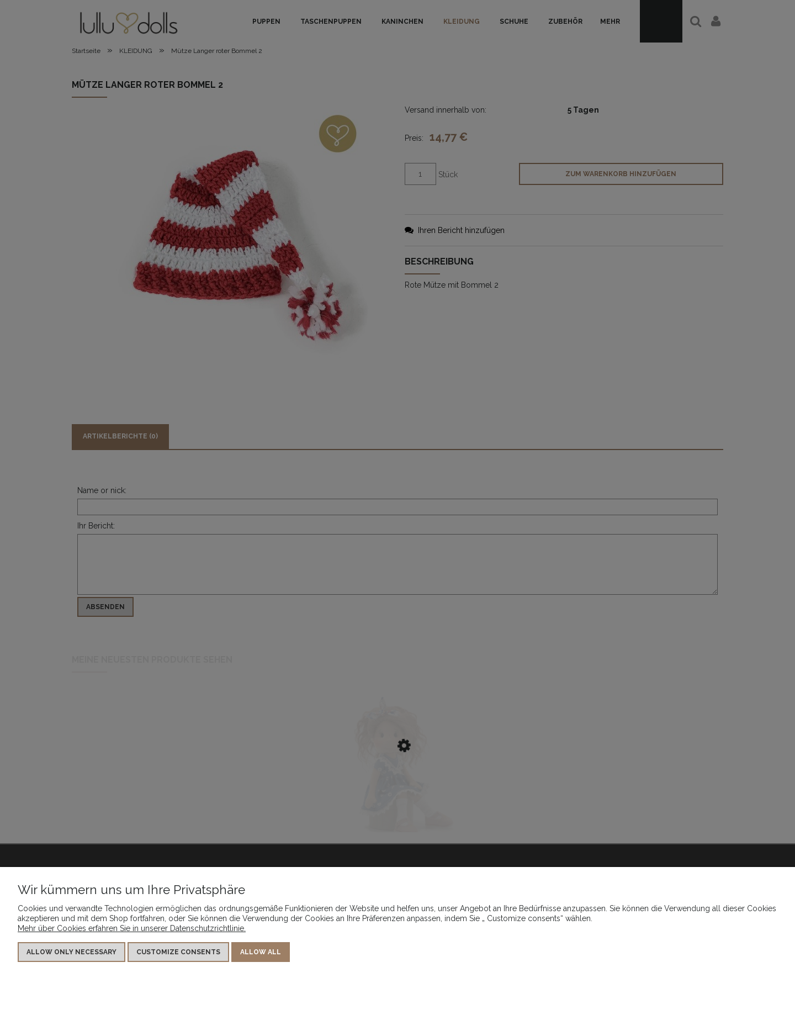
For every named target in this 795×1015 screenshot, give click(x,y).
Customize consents (178, 952)
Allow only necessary (71, 952)
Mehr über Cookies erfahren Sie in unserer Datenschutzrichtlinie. (132, 928)
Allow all (260, 952)
